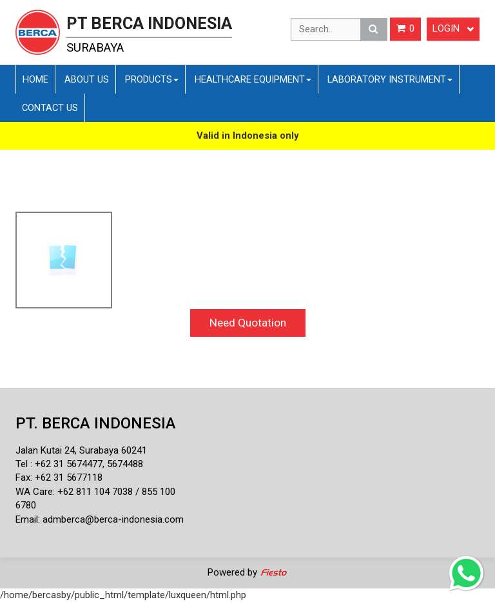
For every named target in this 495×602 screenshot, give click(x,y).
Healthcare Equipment (253, 79)
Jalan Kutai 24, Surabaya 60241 (81, 450)
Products (152, 79)
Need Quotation (247, 322)
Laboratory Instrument (389, 79)
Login (453, 29)
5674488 (125, 464)
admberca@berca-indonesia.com (113, 519)
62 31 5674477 (71, 464)
